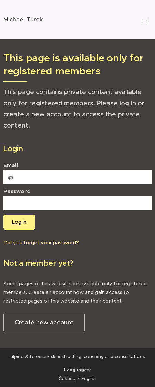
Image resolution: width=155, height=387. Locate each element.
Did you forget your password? (41, 243)
